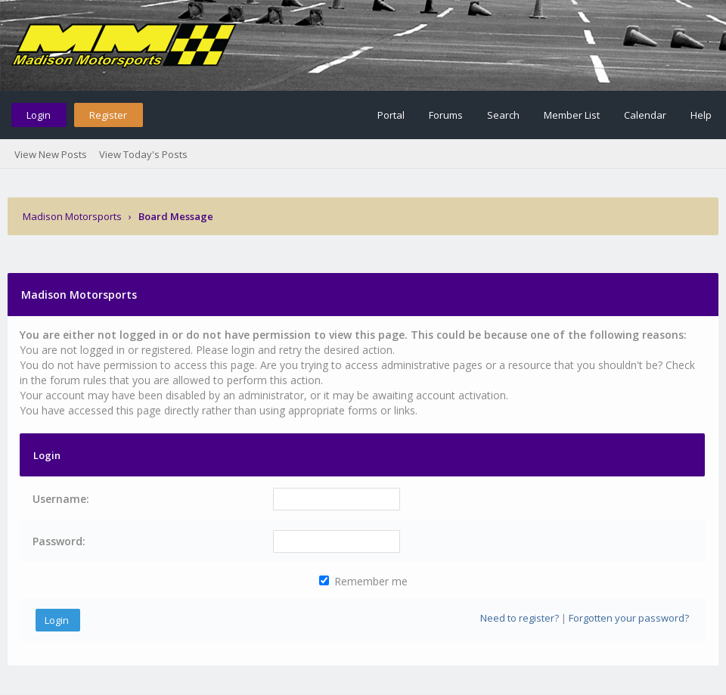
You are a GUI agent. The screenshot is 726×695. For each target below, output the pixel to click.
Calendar (645, 115)
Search (503, 115)
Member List (572, 115)
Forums (446, 115)
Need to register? (519, 618)
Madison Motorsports (72, 216)
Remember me (363, 581)
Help (701, 115)
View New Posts (50, 154)
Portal (391, 115)
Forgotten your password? (629, 618)
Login (38, 115)
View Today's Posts (143, 154)
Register (108, 115)
